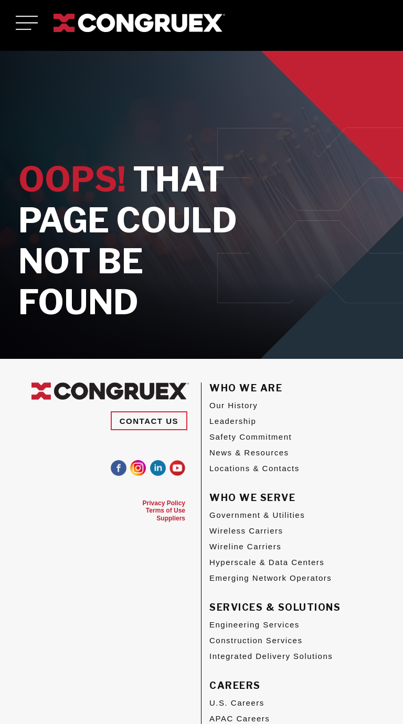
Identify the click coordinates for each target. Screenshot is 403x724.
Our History (233, 405)
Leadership (232, 421)
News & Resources (249, 452)
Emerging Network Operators (270, 577)
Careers (235, 685)
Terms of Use (165, 510)
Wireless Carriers (246, 530)
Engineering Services (254, 624)
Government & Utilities (257, 514)
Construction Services (255, 640)
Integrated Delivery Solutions (271, 656)
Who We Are (245, 387)
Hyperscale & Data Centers (266, 562)
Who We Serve (252, 497)
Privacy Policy (164, 503)
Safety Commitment (250, 436)
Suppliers (170, 518)
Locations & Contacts (254, 468)
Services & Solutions (275, 607)
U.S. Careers (236, 702)
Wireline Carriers (245, 546)
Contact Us (149, 421)
